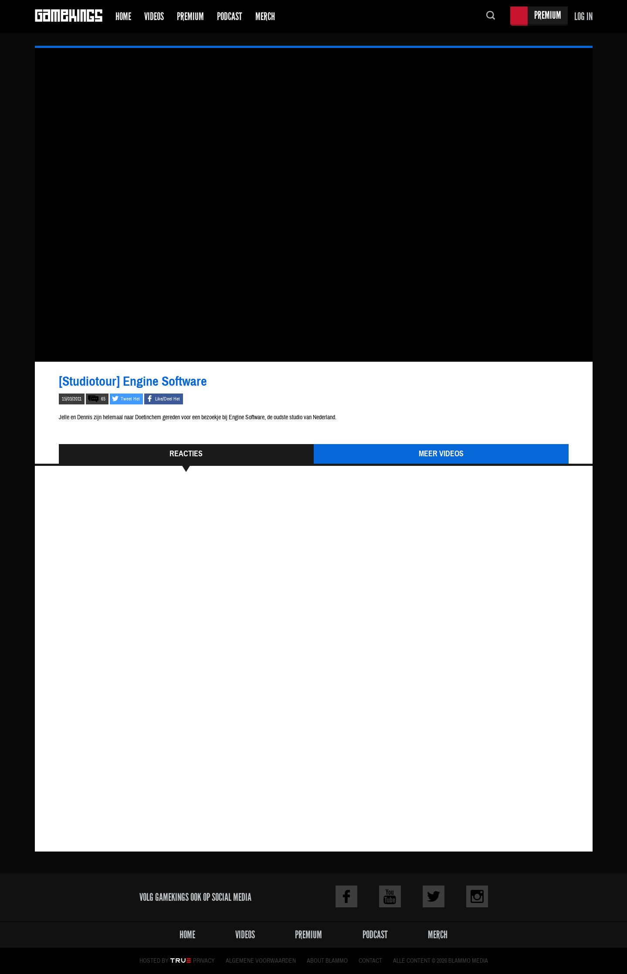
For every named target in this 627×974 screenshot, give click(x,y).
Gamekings (68, 16)
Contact (370, 961)
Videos (154, 16)
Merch (265, 16)
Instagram (477, 896)
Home (123, 16)
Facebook (346, 896)
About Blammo (327, 961)
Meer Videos (441, 453)
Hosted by (154, 961)
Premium (190, 16)
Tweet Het (130, 399)
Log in (583, 16)
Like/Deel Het (167, 399)
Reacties (186, 453)
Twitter (433, 896)
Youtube (390, 896)
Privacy (204, 961)
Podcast (229, 16)
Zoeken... (491, 16)
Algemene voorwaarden (261, 961)
